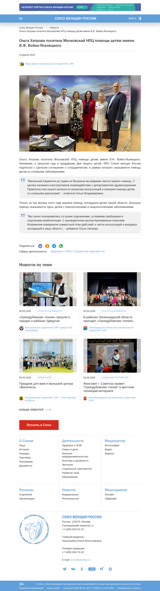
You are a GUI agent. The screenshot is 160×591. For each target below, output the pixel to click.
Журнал (109, 453)
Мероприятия (116, 490)
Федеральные (70, 494)
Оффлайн (111, 498)
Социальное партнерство (77, 468)
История (24, 449)
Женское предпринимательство (75, 455)
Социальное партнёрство (89, 251)
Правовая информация (31, 588)
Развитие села (70, 472)
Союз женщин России (75, 18)
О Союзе (26, 441)
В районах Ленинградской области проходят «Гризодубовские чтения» (108, 319)
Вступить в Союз (39, 425)
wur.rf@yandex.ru (81, 559)
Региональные (70, 498)
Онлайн (109, 494)
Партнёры (25, 457)
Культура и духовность (50, 311)
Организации (27, 498)
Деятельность (73, 441)
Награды (24, 453)
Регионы (26, 490)
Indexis (137, 588)
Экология (67, 464)
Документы (25, 465)
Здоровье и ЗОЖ (61, 251)
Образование (70, 476)
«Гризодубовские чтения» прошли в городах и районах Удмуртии (44, 319)
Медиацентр (115, 441)
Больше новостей (35, 410)
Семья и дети (45, 377)
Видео (108, 449)
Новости (69, 490)
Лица (22, 445)
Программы (26, 461)
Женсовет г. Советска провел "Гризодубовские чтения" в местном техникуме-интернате (108, 387)
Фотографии (112, 445)
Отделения (25, 494)
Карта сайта (53, 588)
